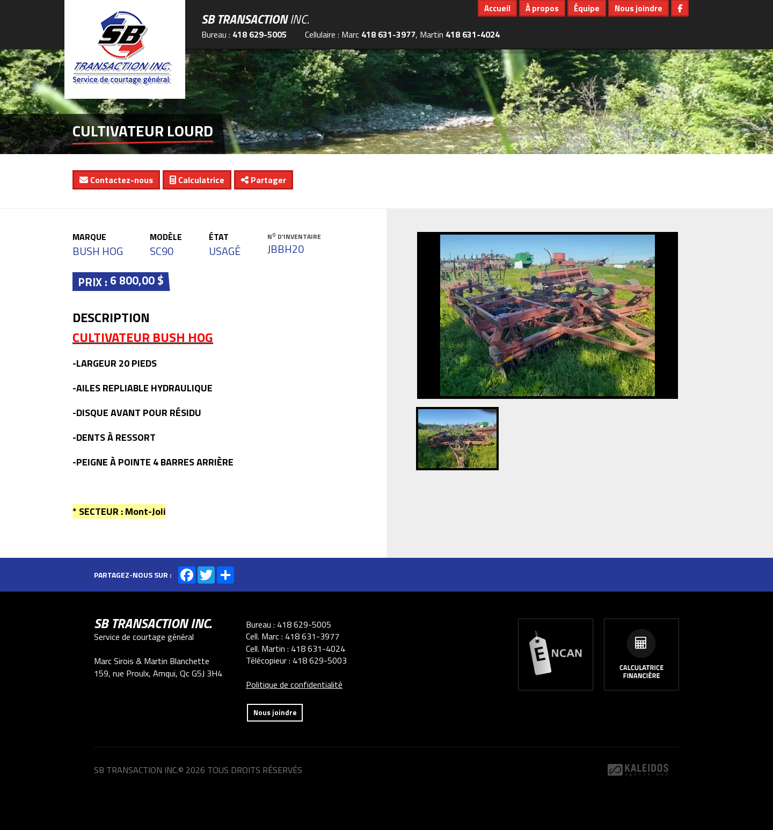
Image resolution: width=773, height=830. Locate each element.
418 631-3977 (388, 34)
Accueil (497, 8)
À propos (542, 8)
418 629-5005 (259, 34)
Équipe (587, 8)
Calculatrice (197, 179)
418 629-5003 (320, 660)
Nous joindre (638, 8)
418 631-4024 (473, 34)
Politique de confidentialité (294, 684)
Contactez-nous (116, 179)
